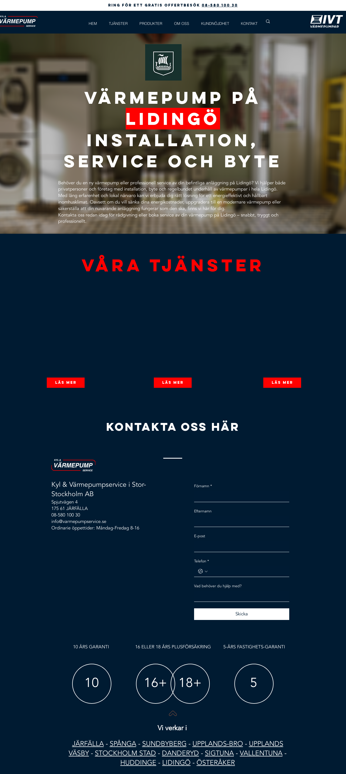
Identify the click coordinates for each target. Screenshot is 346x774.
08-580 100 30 (220, 5)
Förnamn (203, 486)
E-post (199, 536)
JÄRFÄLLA (88, 743)
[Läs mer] (65, 382)
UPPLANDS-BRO (217, 743)
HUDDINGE (138, 762)
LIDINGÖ (176, 762)
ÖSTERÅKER (216, 762)
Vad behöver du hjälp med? (218, 586)
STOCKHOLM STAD (125, 753)
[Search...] (283, 21)
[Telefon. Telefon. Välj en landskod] (202, 571)
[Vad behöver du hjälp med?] (240, 596)
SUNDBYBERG (164, 743)
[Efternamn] (240, 521)
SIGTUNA (219, 753)
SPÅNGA (123, 743)
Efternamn (203, 511)
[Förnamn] (240, 496)
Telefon (201, 561)
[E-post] (240, 546)
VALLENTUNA (261, 753)
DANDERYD (180, 753)
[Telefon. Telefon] (247, 571)
